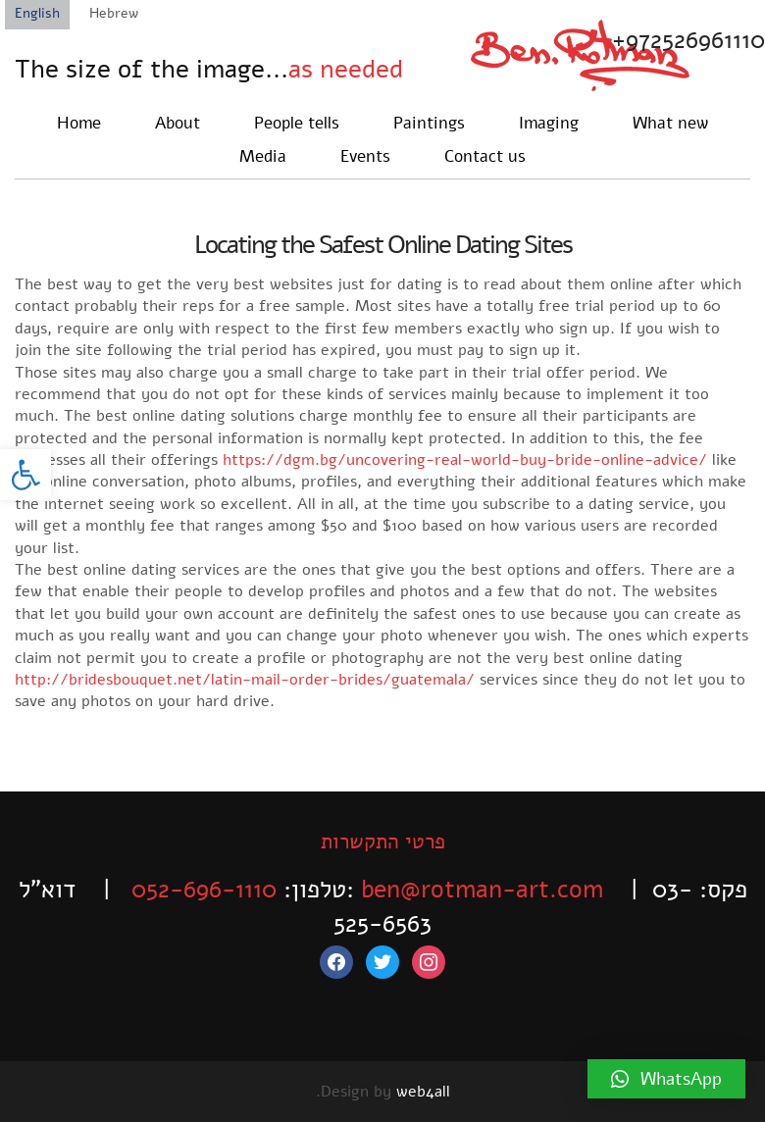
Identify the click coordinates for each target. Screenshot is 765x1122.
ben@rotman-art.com (482, 889)
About (177, 123)
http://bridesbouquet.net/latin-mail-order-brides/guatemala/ (245, 679)
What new (670, 123)
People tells (296, 123)
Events (365, 156)
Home (79, 123)
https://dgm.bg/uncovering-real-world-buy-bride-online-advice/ (465, 460)
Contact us (485, 156)
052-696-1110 (204, 889)
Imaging (549, 123)
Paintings (429, 123)
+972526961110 (688, 40)
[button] (25, 474)
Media (262, 156)
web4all (423, 1091)
